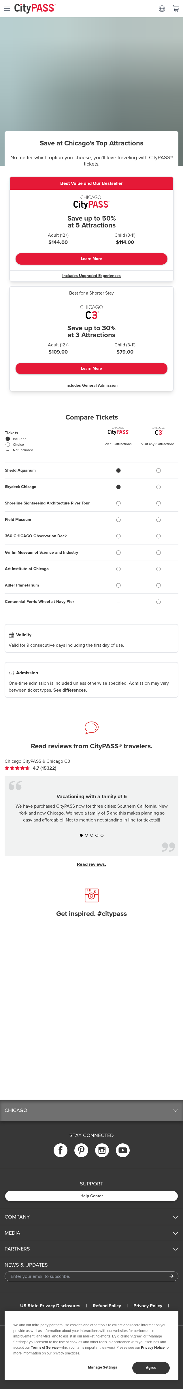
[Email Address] (91, 1276)
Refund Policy (107, 1306)
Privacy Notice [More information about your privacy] (153, 1347)
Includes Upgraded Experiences (91, 275)
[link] (30, 768)
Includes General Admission (91, 385)
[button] (81, 835)
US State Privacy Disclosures (50, 1306)
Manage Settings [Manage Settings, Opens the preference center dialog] (102, 1367)
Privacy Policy (147, 1306)
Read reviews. (91, 864)
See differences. (70, 690)
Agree (151, 1367)
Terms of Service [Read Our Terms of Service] (45, 1347)
